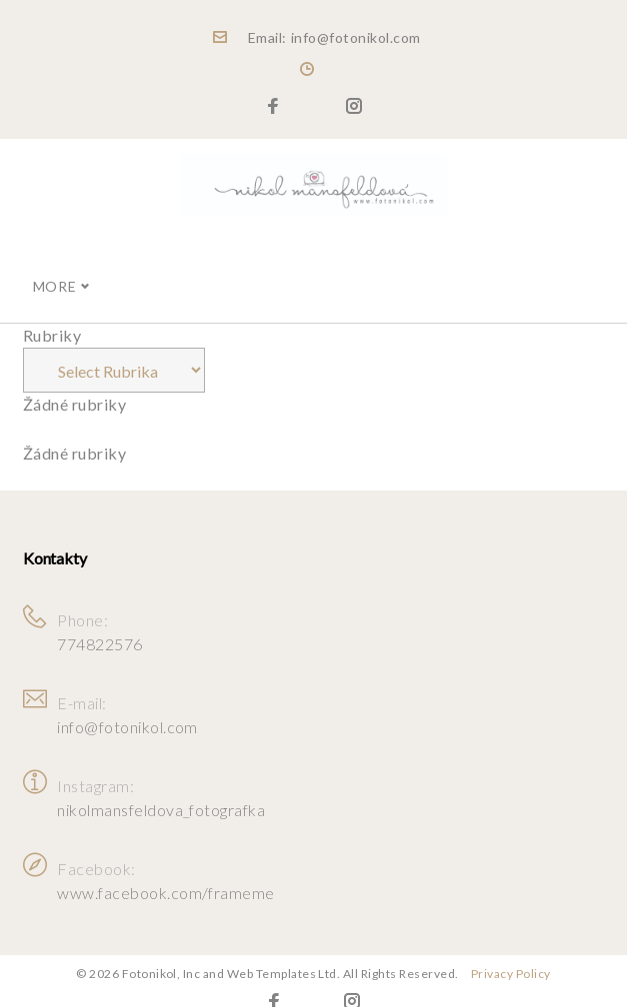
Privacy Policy (511, 957)
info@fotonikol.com (127, 710)
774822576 (99, 627)
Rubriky (52, 319)
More (54, 270)
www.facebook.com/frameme (166, 876)
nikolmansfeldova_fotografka (161, 793)
